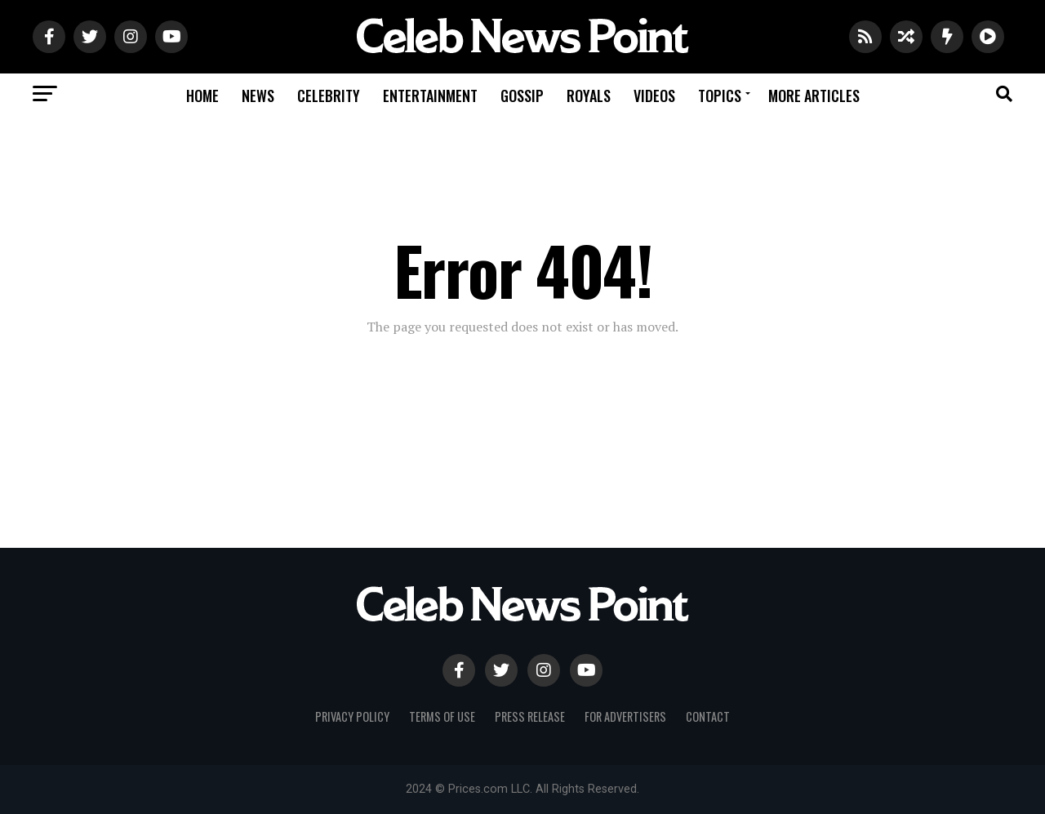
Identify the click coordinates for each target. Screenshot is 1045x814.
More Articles (814, 95)
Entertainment (430, 95)
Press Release (530, 716)
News (258, 95)
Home (202, 95)
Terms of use (442, 716)
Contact (708, 716)
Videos (654, 95)
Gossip (522, 95)
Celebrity (328, 95)
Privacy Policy (352, 716)
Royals (589, 95)
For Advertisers (625, 716)
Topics (719, 95)
